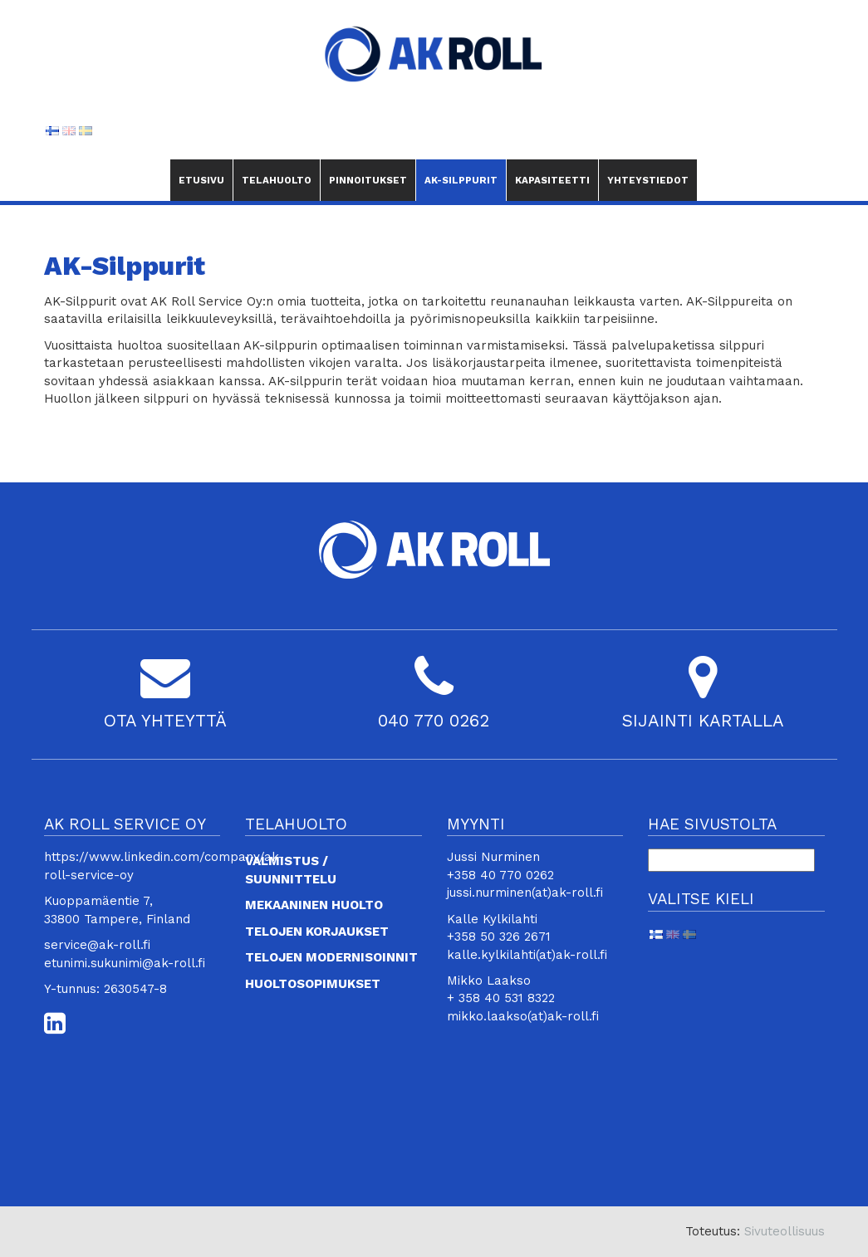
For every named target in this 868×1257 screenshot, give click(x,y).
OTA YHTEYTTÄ (165, 721)
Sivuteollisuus (784, 1231)
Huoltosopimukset (312, 983)
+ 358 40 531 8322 (501, 997)
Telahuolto (276, 180)
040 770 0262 (433, 721)
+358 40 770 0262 (500, 875)
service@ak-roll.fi (97, 944)
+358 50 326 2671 (499, 936)
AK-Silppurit (461, 173)
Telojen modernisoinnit (331, 957)
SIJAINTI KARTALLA (702, 721)
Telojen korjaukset (317, 931)
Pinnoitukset (367, 180)
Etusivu (201, 180)
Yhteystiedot (648, 180)
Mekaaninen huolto (314, 905)
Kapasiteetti (552, 180)
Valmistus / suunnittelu (290, 869)
